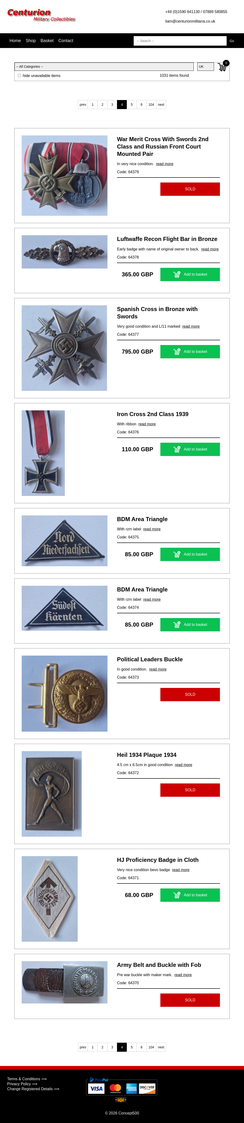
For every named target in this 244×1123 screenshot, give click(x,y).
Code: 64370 (128, 983)
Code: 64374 (128, 607)
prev (83, 104)
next (161, 104)
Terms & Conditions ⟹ (27, 1079)
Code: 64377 (128, 334)
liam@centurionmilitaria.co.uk (190, 21)
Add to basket (190, 274)
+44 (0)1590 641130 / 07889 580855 (196, 12)
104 (151, 104)
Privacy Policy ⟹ (22, 1084)
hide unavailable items (39, 76)
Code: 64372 (128, 773)
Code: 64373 (128, 677)
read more (164, 164)
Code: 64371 (128, 878)
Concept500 (128, 1113)
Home (15, 40)
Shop (31, 40)
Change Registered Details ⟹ (33, 1089)
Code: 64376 (128, 432)
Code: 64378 (128, 257)
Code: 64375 (128, 537)
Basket (47, 40)
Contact (65, 40)
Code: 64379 (128, 172)
